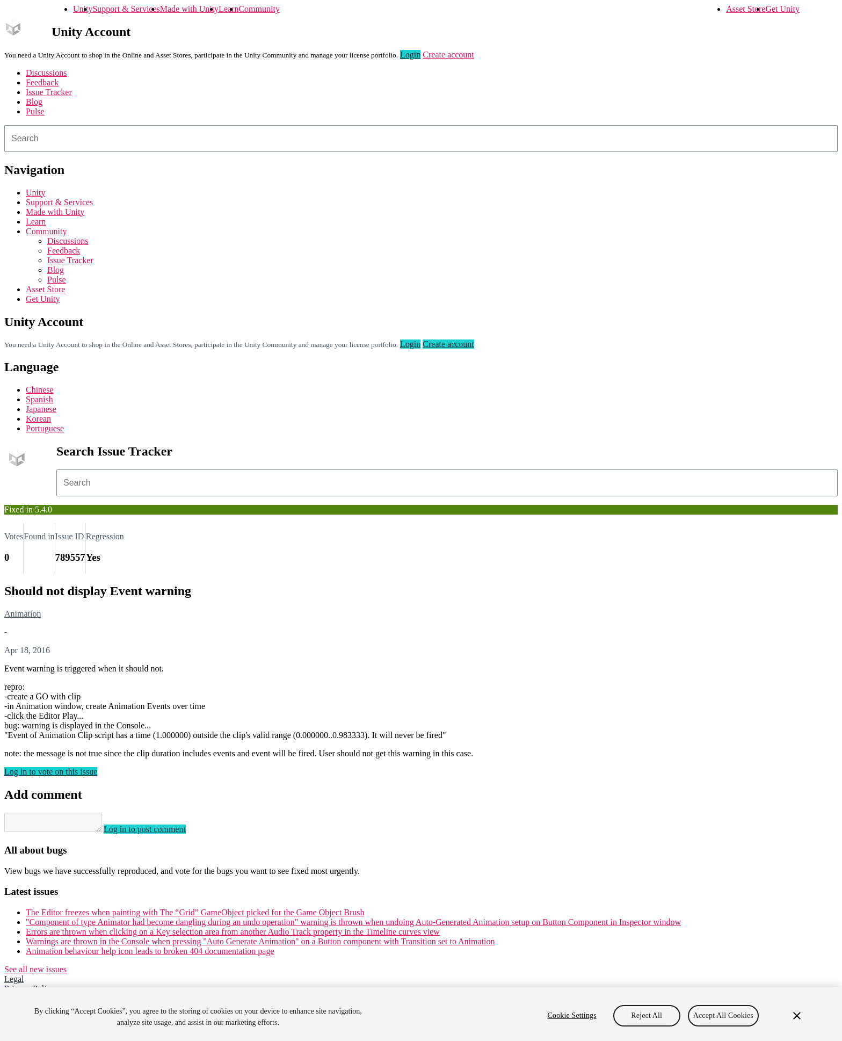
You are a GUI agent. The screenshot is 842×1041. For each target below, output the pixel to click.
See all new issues (35, 972)
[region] (421, 1014)
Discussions (46, 72)
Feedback (42, 82)
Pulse (35, 111)
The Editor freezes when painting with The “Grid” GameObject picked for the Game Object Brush (195, 915)
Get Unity (782, 8)
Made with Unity (189, 8)
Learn (228, 8)
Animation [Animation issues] (22, 613)
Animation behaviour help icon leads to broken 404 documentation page (150, 954)
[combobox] (421, 138)
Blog (34, 101)
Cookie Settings (572, 1015)
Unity (82, 8)
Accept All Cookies (723, 1015)
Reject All (646, 1015)
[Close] (796, 1016)
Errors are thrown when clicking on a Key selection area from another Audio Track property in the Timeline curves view (233, 934)
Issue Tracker (49, 92)
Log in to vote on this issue (50, 771)
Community (258, 8)
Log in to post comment (155, 832)
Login (410, 54)
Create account (448, 54)
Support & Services (125, 8)
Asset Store (745, 8)
